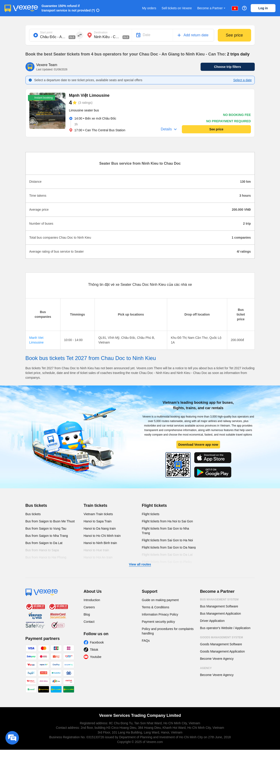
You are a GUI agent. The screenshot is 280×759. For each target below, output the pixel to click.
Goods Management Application (222, 651)
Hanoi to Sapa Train (98, 521)
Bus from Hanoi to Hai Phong (45, 557)
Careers (89, 607)
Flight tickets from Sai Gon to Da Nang (169, 547)
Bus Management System (219, 599)
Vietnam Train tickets (98, 514)
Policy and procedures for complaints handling (168, 631)
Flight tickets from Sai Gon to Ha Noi (167, 540)
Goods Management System (221, 637)
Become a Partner (211, 8)
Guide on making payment (160, 600)
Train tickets (95, 505)
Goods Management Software (221, 644)
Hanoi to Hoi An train (98, 557)
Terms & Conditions (155, 607)
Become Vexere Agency (217, 658)
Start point (46, 32)
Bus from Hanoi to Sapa (42, 550)
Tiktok (94, 649)
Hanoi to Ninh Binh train (100, 543)
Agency (206, 668)
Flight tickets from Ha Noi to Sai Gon (167, 521)
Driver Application (212, 621)
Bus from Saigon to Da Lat (43, 543)
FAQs (146, 640)
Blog (87, 614)
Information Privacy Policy (160, 614)
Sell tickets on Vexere (177, 8)
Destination (101, 32)
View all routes (140, 564)
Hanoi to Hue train (96, 550)
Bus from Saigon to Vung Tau (45, 528)
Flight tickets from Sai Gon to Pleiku (167, 562)
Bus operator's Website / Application (225, 628)
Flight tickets (154, 505)
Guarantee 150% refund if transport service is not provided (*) (68, 8)
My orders (149, 8)
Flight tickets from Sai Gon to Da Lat (167, 554)
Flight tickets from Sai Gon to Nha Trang (165, 531)
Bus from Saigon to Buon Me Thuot (50, 521)
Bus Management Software (219, 606)
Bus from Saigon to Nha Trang (46, 536)
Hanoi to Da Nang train (100, 528)
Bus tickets (36, 505)
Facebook (97, 642)
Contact (89, 621)
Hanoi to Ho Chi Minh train (102, 536)
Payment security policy (158, 621)
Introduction (92, 600)
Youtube (96, 657)
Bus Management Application (220, 613)
